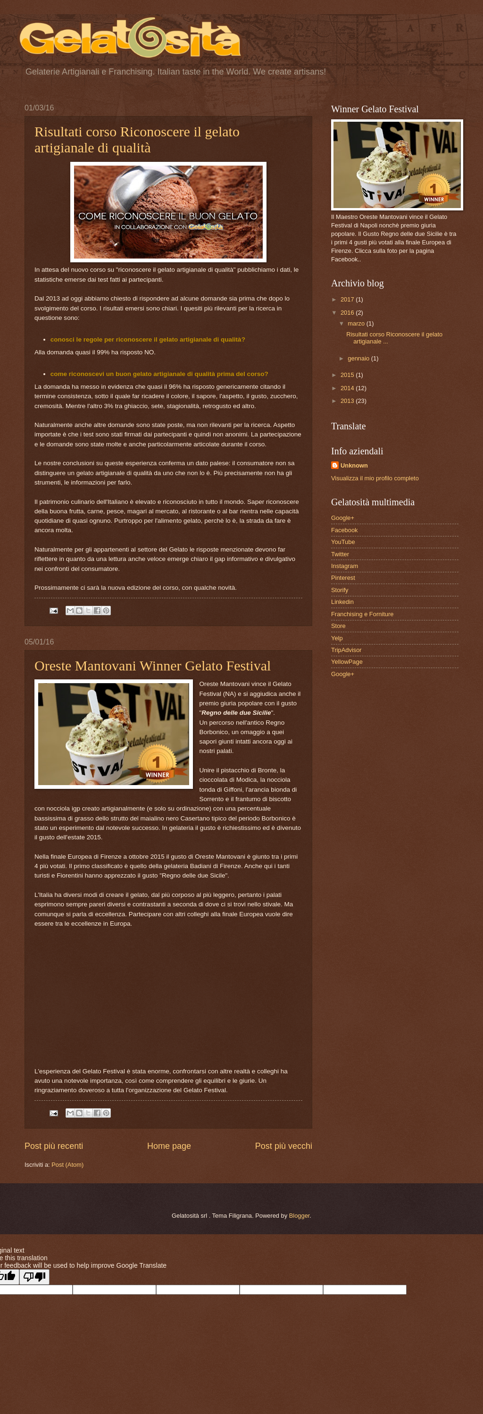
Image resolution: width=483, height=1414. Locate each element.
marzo (357, 323)
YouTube (343, 541)
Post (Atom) (67, 1164)
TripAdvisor (346, 649)
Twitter (340, 554)
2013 (348, 400)
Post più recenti (54, 1146)
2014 (348, 388)
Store (338, 625)
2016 (348, 312)
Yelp (337, 638)
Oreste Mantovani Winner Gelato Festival (152, 665)
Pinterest (343, 577)
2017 (348, 299)
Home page (169, 1146)
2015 (348, 374)
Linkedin (342, 601)
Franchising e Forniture (362, 614)
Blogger (299, 1215)
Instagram (344, 565)
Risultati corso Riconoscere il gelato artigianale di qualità (137, 139)
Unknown (354, 465)
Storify (340, 590)
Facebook (344, 530)
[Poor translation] (34, 1277)
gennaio (359, 358)
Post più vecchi (283, 1146)
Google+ (342, 517)
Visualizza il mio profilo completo (375, 478)
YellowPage (347, 661)
